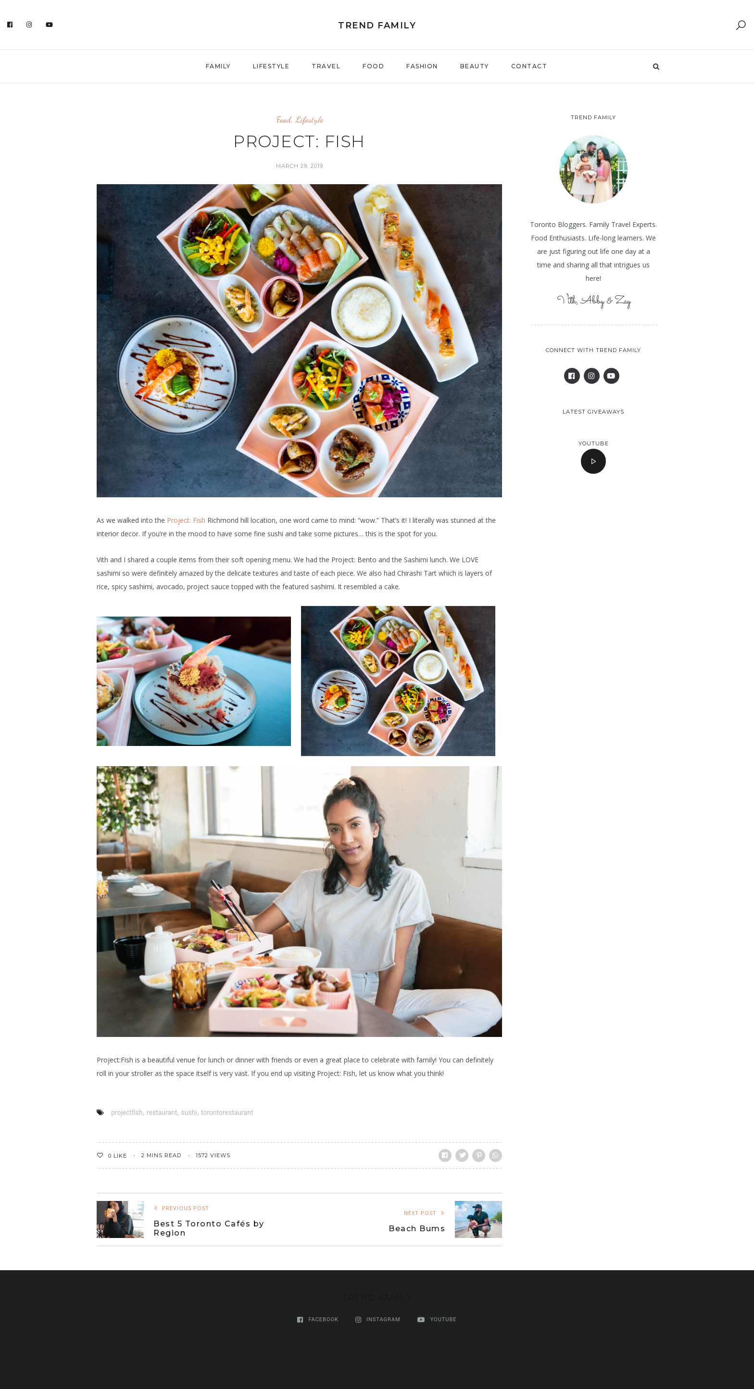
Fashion (422, 66)
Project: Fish (186, 520)
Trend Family (377, 25)
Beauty (474, 66)
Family (218, 66)
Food (373, 66)
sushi (189, 1112)
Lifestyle (271, 66)
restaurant (162, 1112)
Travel (326, 66)
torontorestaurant (227, 1112)
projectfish (127, 1112)
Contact (529, 66)
